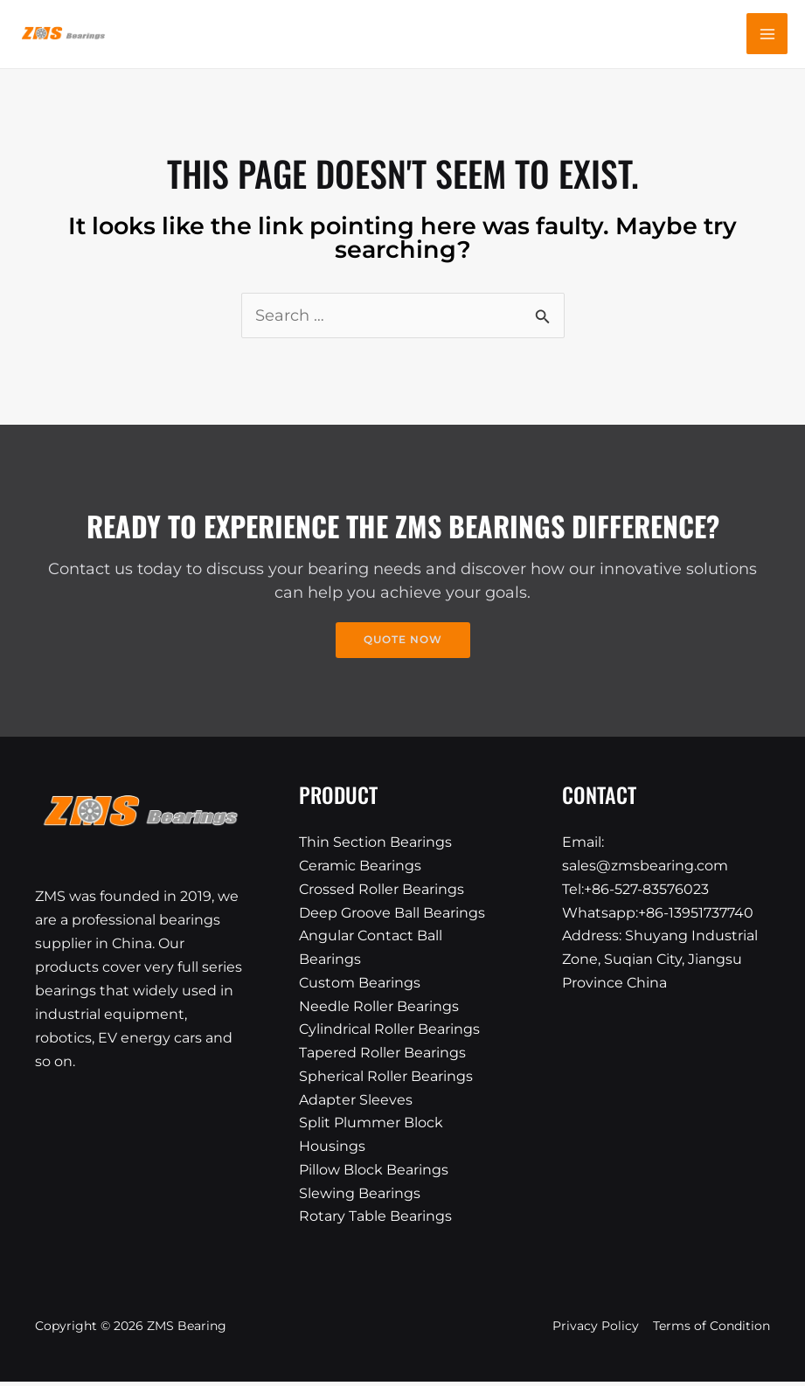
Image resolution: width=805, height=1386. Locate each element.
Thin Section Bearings (375, 843)
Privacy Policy (595, 1330)
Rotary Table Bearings (375, 1221)
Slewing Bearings (359, 1197)
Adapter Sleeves (356, 1103)
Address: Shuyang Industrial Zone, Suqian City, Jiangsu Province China (660, 962)
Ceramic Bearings (360, 867)
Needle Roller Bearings (379, 1009)
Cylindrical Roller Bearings (389, 1032)
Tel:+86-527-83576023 (635, 891)
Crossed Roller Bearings (381, 891)
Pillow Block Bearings (373, 1174)
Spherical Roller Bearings (386, 1079)
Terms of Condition (711, 1330)
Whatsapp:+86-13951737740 (657, 914)
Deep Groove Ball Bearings (392, 914)
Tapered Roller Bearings (382, 1056)
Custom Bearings (359, 985)
